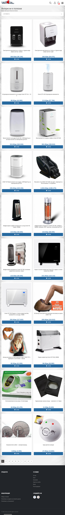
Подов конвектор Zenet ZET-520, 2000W (48, 357)
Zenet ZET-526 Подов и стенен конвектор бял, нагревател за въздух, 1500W (16, 314)
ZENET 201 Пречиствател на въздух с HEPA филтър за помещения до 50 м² (16, 182)
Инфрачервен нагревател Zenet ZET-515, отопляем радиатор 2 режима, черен (16, 270)
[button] (50, 3)
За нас (34, 475)
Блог (34, 477)
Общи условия (5, 496)
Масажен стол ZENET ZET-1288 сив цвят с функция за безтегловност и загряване (48, 182)
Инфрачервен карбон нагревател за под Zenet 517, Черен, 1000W (16, 226)
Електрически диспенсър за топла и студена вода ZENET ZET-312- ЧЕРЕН (16, 51)
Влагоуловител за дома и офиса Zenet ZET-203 (48, 138)
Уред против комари (48, 445)
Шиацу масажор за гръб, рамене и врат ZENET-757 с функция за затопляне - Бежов (16, 358)
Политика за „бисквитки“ (7, 501)
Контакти (35, 480)
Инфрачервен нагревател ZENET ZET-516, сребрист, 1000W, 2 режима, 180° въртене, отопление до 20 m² (48, 226)
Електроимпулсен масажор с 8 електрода (16, 401)
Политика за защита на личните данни (11, 499)
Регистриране (36, 486)
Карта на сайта (36, 482)
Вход (34, 484)
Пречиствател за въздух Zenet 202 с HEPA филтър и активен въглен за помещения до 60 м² (16, 138)
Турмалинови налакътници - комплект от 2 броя (48, 401)
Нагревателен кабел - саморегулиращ (16, 445)
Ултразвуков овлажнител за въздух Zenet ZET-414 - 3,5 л (16, 95)
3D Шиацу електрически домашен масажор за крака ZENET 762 (48, 314)
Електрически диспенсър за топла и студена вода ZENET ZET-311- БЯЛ (48, 51)
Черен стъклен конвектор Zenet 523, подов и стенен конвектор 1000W (48, 270)
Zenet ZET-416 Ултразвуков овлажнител (48, 94)
